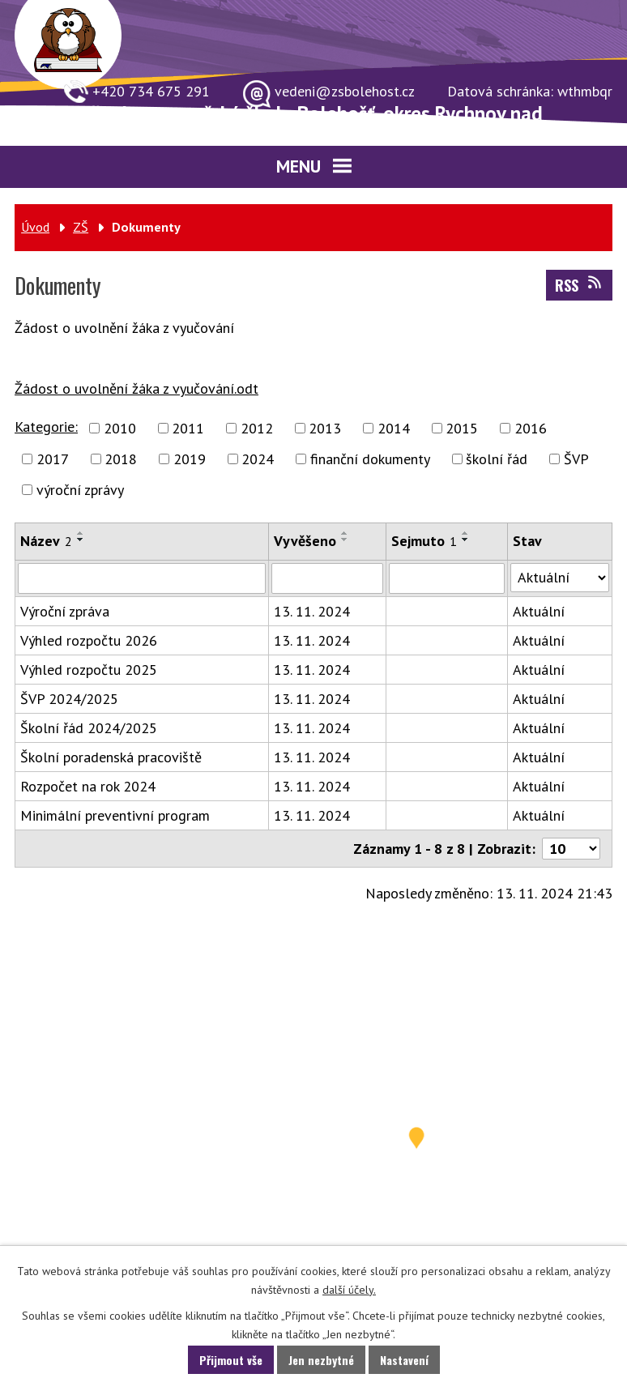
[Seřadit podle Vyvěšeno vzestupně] (345, 533)
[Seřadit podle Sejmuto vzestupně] (466, 533)
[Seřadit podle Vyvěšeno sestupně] (345, 539)
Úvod (35, 227)
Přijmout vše (230, 1359)
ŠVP (576, 459)
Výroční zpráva (64, 611)
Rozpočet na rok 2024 (88, 786)
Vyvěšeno (305, 540)
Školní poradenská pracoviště (111, 757)
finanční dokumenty (370, 459)
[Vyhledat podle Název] (142, 578)
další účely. (349, 1289)
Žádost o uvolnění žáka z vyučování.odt (136, 388)
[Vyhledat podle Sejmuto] (447, 578)
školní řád (496, 459)
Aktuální (539, 611)
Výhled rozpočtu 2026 (88, 640)
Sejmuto (424, 540)
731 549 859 (111, 1147)
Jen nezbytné (321, 1359)
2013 (325, 428)
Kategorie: (46, 426)
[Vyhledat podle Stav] (559, 577)
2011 (188, 428)
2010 (120, 428)
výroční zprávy (80, 489)
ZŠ (80, 227)
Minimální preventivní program (115, 815)
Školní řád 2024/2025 (88, 728)
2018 (120, 459)
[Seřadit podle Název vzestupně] (81, 533)
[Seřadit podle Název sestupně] (81, 539)
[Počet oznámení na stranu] (571, 849)
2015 (462, 428)
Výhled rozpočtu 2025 (88, 669)
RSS (579, 285)
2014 (393, 428)
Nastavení (404, 1359)
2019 (189, 459)
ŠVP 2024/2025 (69, 698)
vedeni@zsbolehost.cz (137, 1232)
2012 (257, 428)
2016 (530, 428)
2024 (257, 459)
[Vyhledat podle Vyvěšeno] (327, 578)
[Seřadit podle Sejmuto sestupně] (466, 539)
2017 (52, 459)
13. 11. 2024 (312, 611)
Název (46, 540)
